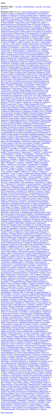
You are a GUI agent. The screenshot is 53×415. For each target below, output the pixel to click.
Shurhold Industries (9, 409)
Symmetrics (33, 276)
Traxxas (46, 177)
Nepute (50, 75)
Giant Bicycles (37, 107)
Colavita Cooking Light (24, 331)
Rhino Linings (19, 33)
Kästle (30, 239)
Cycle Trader (34, 58)
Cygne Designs (5, 265)
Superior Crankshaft (35, 177)
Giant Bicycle (40, 182)
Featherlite (4, 15)
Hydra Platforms (37, 382)
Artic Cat (41, 287)
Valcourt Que (22, 391)
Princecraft (4, 168)
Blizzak (44, 359)
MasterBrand (7, 327)
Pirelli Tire (4, 67)
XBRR (22, 161)
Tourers (22, 201)
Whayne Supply (12, 58)
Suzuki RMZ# (30, 84)
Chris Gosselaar (8, 143)
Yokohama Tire (36, 136)
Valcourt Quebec (34, 359)
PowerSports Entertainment (18, 193)
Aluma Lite (13, 244)
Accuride (11, 356)
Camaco (28, 347)
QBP (4, 297)
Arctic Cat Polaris (21, 150)
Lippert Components (19, 49)
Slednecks (26, 77)
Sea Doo (43, 146)
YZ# (31, 274)
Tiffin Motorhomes (32, 185)
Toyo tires (24, 210)
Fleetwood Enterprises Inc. (31, 240)
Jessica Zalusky (44, 178)
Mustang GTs (10, 184)
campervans (4, 86)
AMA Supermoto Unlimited (11, 338)
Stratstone (4, 366)
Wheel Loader (46, 295)
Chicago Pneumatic (15, 141)
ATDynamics (14, 148)
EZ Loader (42, 22)
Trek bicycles (18, 93)
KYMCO (34, 171)
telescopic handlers (35, 148)
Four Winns (45, 44)
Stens (10, 283)
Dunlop (21, 249)
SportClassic (35, 246)
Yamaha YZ (4, 343)
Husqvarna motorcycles (8, 24)
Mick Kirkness (46, 122)
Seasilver (41, 372)
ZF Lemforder (41, 345)
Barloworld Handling (9, 400)
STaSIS (11, 136)
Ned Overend (30, 345)
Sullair (28, 249)
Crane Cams (25, 47)
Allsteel (25, 109)
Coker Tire (29, 256)
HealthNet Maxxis (17, 262)
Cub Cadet (18, 154)
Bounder (47, 28)
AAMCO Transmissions (43, 269)
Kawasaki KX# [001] (21, 272)
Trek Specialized (22, 189)
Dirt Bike (18, 70)
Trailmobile (4, 288)
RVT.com (4, 182)
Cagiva (5, 42)
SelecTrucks (38, 168)
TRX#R (24, 44)
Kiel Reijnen (21, 278)
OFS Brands (29, 262)
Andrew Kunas (31, 145)
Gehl (19, 352)
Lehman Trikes (21, 72)
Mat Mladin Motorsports (43, 214)
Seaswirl (24, 61)
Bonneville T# (19, 303)
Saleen (43, 333)
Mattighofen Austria (37, 279)
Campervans (21, 184)
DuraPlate (37, 258)
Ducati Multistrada (24, 125)
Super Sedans (5, 83)
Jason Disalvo (22, 276)
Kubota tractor (7, 324)
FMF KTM (19, 115)
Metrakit (43, 58)
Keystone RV (37, 31)
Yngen (3, 196)
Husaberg (46, 26)
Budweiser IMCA (6, 398)
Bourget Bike (7, 350)
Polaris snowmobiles (30, 178)
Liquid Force (12, 157)
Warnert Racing (25, 107)
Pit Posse (38, 228)
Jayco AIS (38, 6)
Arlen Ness (18, 143)
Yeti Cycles (14, 86)
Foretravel (45, 17)
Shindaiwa (40, 72)
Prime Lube (40, 358)
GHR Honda (13, 68)
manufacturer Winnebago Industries (36, 173)
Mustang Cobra (37, 207)
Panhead (11, 189)
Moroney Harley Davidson (15, 129)
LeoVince (9, 81)
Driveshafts (35, 333)
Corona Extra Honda (19, 295)
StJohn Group (41, 230)
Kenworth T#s (32, 226)
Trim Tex (16, 313)
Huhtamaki (27, 219)
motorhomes (5, 19)
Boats (13, 342)
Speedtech (18, 178)
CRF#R (13, 308)
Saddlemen (34, 146)
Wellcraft (42, 97)
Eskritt (3, 287)
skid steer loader (18, 292)
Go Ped (13, 288)
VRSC (23, 350)
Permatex (30, 127)
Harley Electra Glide (30, 397)
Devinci (37, 299)
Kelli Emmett (36, 141)
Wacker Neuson (8, 33)
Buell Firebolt (31, 91)
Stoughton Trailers (33, 65)
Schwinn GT (11, 388)
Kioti (38, 301)
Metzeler (49, 205)
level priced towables (31, 407)
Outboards (48, 109)
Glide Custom (29, 269)
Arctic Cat (45, 65)
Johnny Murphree (38, 205)
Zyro (48, 272)
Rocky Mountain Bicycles (23, 52)
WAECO (3, 311)
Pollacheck (38, 320)
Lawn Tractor (16, 88)
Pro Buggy (15, 207)
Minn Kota (24, 116)
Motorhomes (21, 13)
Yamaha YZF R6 (29, 233)
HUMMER (30, 60)
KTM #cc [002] (32, 74)
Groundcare (13, 334)
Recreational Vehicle (32, 33)
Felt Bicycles (13, 60)
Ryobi (23, 349)
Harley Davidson (34, 120)
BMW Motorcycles (36, 109)
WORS (3, 104)
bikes (9, 253)
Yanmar (45, 136)
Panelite (34, 68)
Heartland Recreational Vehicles (19, 36)
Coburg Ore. (25, 35)
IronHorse (40, 169)
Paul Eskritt (39, 79)
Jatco (2, 382)
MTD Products (35, 210)
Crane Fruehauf (43, 356)
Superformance (44, 340)
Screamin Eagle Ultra (18, 281)
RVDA (44, 352)
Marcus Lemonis (42, 60)
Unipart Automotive (42, 292)
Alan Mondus (29, 358)
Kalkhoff (25, 113)
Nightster (4, 370)
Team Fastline (19, 319)
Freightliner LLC (29, 224)
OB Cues (19, 123)
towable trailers (32, 63)
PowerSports (39, 130)
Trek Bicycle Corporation (23, 81)
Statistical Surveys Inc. (36, 326)
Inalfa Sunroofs (26, 368)
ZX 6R (3, 278)
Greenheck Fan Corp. (19, 326)
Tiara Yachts (25, 45)
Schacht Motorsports (17, 185)
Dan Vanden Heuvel (28, 393)
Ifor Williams (36, 77)
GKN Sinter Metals (21, 384)
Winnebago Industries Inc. (15, 347)
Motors (5, 127)
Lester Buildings (36, 235)
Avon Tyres (32, 356)
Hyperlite (4, 224)
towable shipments (35, 311)
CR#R (11, 248)
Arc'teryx (32, 402)
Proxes (26, 122)
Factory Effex (11, 287)
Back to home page (7, 412)
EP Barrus (17, 283)
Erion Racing (37, 125)
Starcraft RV (43, 13)
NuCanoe (49, 319)
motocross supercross (24, 288)
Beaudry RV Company (21, 235)
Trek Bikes (23, 311)
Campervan (45, 102)
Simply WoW (35, 217)
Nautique (48, 113)
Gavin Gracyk (16, 75)
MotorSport (19, 84)
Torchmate (29, 130)
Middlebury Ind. (6, 116)
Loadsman (37, 239)
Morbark (14, 260)
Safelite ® (6, 373)
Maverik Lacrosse (30, 372)
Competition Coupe (15, 224)
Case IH (21, 127)
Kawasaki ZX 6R (46, 278)
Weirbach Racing (27, 212)
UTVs (12, 343)
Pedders (36, 111)
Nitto (15, 382)
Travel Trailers (15, 19)
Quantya (34, 45)
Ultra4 (17, 248)
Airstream (30, 99)
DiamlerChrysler (12, 322)
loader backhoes (21, 356)
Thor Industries (44, 74)
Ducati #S (20, 256)
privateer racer (14, 31)
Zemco (3, 217)
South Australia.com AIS (34, 161)
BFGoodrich (11, 274)
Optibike (30, 214)
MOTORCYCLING (21, 404)
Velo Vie (36, 288)
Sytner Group (46, 285)
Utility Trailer (15, 44)
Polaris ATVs (20, 138)
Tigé (17, 35)
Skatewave (29, 342)
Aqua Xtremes (16, 375)
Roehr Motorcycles (15, 333)
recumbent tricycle (19, 315)
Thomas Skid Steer (7, 384)
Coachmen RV (45, 49)
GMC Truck (42, 389)
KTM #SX (21, 99)
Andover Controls (45, 398)
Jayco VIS (4, 8)
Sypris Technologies (38, 115)
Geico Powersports (9, 271)
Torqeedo (49, 370)
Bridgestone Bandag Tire (42, 313)
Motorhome (26, 19)
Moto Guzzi (4, 185)
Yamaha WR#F (38, 38)
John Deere (40, 223)
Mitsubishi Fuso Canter (20, 395)
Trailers (36, 102)
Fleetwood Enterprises (33, 20)
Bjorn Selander (47, 120)
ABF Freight (5, 342)
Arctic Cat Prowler (7, 178)
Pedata (27, 279)
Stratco (12, 28)
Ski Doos (19, 372)
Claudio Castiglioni (36, 88)
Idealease (21, 130)
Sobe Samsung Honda (36, 244)
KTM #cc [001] (40, 248)
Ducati (27, 115)
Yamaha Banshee (22, 388)
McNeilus (33, 388)
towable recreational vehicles (10, 45)
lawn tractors (7, 313)
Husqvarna (35, 17)
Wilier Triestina (33, 157)
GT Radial (47, 70)
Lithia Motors (47, 260)
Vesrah (20, 269)
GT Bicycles (25, 67)
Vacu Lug (30, 248)
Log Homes (48, 61)
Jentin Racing (30, 223)
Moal (42, 407)
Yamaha (15, 116)
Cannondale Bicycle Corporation (11, 219)
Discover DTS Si (31, 287)
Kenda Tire (33, 209)
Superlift (32, 283)
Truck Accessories (14, 152)
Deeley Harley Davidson (10, 107)
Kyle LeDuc (12, 391)
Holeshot (12, 285)
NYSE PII (48, 326)
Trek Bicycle (12, 164)
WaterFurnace (21, 169)
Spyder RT (4, 148)
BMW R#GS (22, 365)
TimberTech (4, 106)
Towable (42, 75)
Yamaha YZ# (11, 100)
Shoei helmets (43, 68)
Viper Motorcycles (14, 198)
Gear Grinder (38, 100)
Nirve (4, 122)
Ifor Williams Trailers (44, 336)
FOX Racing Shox (20, 405)
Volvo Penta (36, 249)
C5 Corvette (21, 271)
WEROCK (31, 191)
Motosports (15, 61)
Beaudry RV (5, 377)
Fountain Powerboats (7, 35)
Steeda (42, 272)
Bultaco (48, 169)
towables (3, 13)
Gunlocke (32, 336)
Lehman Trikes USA (35, 61)
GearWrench (33, 361)
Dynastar (3, 365)
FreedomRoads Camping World (38, 391)
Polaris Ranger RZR (32, 306)
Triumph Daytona (18, 253)
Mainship (44, 409)
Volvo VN (22, 334)
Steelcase (10, 155)
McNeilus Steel (24, 363)
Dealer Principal (23, 146)
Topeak (3, 391)
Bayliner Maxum (6, 79)
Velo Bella (47, 175)
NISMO (34, 398)
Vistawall (43, 324)
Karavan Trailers (31, 319)
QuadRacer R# (30, 308)
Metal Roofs (24, 58)
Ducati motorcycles (7, 303)
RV (13, 17)
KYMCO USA (17, 97)
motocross (30, 349)
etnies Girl (29, 260)
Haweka (15, 63)
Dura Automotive (6, 235)
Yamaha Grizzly (35, 377)
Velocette (40, 138)
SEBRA (48, 407)
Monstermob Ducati (32, 327)
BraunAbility (5, 281)
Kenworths (26, 398)
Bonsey (24, 118)
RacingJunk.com (44, 139)
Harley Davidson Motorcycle (41, 56)
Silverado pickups (36, 175)
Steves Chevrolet (18, 327)
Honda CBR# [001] (21, 336)
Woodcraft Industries (15, 122)
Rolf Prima (37, 24)
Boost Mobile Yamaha (36, 118)
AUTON (28, 180)
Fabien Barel (24, 377)
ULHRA (13, 239)
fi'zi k (46, 233)
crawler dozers (38, 90)
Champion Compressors (43, 349)
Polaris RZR (15, 65)
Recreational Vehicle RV (40, 379)
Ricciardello (41, 334)
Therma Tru (46, 377)
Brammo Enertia (25, 379)
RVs (43, 20)
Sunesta (8, 382)
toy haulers (4, 358)
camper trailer (13, 366)
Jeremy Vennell (47, 106)
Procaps (20, 287)
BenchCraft (13, 127)
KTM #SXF (47, 148)
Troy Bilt (37, 95)
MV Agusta (6, 207)
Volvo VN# (6, 187)
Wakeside (45, 299)
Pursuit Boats (46, 343)
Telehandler (33, 116)
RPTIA (11, 306)
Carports (28, 343)
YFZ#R (41, 319)
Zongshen (13, 159)
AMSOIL (4, 134)
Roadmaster (10, 162)
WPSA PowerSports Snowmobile (33, 338)
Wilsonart (25, 198)
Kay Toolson (33, 196)
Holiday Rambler (8, 22)
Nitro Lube (23, 244)
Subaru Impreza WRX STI (18, 120)
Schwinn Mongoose (41, 127)
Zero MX (49, 373)
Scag (12, 166)
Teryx (43, 111)
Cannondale (10, 20)
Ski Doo (39, 233)
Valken (25, 381)
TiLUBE (3, 232)
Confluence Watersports (18, 361)
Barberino (42, 400)
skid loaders (15, 368)
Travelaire (4, 28)
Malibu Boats (20, 74)
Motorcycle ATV (6, 310)
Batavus (5, 111)
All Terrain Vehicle (14, 329)
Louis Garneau (42, 303)
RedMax (32, 237)
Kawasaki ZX (21, 191)
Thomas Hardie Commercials (36, 281)
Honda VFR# (46, 95)
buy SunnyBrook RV (20, 79)
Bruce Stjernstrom (27, 182)
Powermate (22, 177)
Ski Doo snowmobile (22, 136)
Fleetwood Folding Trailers (28, 15)
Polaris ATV (12, 269)
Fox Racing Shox (8, 113)
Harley (16, 196)
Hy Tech (23, 370)
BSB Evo (22, 60)
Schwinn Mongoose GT (8, 352)
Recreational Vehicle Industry (21, 203)
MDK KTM (41, 29)
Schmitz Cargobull (12, 26)
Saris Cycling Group (31, 232)
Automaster (21, 106)
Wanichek (47, 88)
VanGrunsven (5, 61)
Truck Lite (44, 200)
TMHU (28, 253)
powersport (20, 145)
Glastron (3, 354)
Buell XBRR (20, 223)
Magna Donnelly (35, 384)
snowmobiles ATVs (35, 150)
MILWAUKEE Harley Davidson (41, 294)
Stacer (25, 88)
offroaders (31, 405)
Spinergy (38, 274)
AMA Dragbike (34, 189)
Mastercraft (6, 17)
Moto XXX (47, 125)
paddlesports (31, 166)
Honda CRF (6, 63)
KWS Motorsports (18, 51)
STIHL (22, 63)
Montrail (9, 336)
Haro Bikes (34, 363)
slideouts (47, 304)
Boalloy (19, 100)
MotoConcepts (5, 125)
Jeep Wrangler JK (13, 402)
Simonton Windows (37, 113)
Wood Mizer (28, 143)
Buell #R (29, 162)
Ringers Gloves (31, 389)
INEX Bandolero (31, 255)
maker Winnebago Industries (12, 109)
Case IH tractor (47, 152)
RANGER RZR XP (40, 253)
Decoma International (40, 347)
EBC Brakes (15, 56)
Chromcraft (4, 244)
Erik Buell (14, 205)
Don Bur (26, 375)
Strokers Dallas (5, 326)
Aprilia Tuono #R (15, 111)
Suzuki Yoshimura (46, 185)
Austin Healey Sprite (7, 381)
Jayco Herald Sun (28, 6)
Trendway (27, 324)
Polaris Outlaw (38, 373)
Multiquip (44, 217)
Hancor (18, 381)
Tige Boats (31, 72)
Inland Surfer (35, 122)
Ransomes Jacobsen (7, 138)
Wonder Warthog (16, 233)
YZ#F (33, 194)
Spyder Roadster (6, 29)
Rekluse (3, 283)
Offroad (39, 70)
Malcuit (36, 162)
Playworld (14, 377)
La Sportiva (12, 267)
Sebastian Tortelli (33, 278)
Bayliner (3, 60)
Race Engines (26, 152)
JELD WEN (28, 95)
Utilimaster (20, 162)
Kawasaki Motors (28, 70)
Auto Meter (6, 226)
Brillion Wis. (34, 409)
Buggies (12, 168)
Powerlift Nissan (42, 264)
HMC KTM (31, 29)
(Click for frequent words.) (29, 12)
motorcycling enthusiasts (18, 359)
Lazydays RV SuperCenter (30, 386)
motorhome (48, 40)
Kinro (45, 258)
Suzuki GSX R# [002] (8, 331)
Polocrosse (43, 171)
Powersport (20, 20)
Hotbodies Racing (19, 29)
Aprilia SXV (7, 77)
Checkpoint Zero (26, 26)
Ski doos (21, 308)
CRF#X (41, 36)
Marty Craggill (14, 67)
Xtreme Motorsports (13, 217)
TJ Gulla (36, 315)
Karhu (9, 196)
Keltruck (39, 304)
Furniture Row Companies (38, 216)
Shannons (38, 260)
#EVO (40, 198)
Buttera (5, 386)
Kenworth (27, 317)
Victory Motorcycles (22, 22)
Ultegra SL (24, 366)
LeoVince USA (5, 51)
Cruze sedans (31, 201)
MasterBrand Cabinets (10, 177)
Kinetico (3, 141)
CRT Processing (16, 301)
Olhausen (4, 189)
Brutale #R (46, 184)
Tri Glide (26, 333)
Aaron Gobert (12, 104)
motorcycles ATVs (8, 123)
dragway (23, 226)
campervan (28, 100)
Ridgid (31, 295)
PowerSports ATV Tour (30, 75)
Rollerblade (22, 400)
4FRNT (25, 283)
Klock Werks (24, 228)
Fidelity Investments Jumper (39, 381)
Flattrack (16, 350)
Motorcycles (28, 102)
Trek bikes (45, 77)
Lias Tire (30, 40)
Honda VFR (6, 315)
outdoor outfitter (14, 182)
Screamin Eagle (8, 319)
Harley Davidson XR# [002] (19, 216)
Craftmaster (27, 221)
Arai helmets (15, 210)
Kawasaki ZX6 (46, 129)
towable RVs (14, 15)
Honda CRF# (35, 47)
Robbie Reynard (33, 200)
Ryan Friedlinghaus (9, 345)
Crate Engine (22, 164)
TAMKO (10, 84)
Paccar (47, 382)
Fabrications (46, 310)
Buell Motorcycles (6, 70)
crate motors (5, 239)
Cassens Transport (36, 404)
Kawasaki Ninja (15, 386)
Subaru (23, 65)
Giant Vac (6, 320)
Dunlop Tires (46, 33)
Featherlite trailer (17, 83)
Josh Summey (10, 214)
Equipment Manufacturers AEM (27, 340)
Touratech (45, 301)
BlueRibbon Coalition (15, 246)
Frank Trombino (39, 123)
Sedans (19, 397)
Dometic (22, 40)
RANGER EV (13, 370)
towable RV (42, 159)
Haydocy (17, 240)
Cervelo (5, 72)
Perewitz (17, 294)
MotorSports (28, 111)
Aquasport (20, 342)
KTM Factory (5, 201)
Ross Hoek (22, 157)
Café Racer (37, 221)
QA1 (23, 248)
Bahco (22, 260)
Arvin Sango (25, 194)
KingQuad (22, 267)
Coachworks (7, 97)
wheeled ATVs (39, 370)
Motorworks (18, 95)
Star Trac (24, 402)
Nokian (12, 358)
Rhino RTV (9, 230)
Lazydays (4, 68)
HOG (4, 372)
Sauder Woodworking (20, 310)
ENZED (34, 36)
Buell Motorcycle (30, 93)
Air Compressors (38, 52)
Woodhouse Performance (28, 86)
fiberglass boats (41, 329)
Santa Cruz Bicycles (17, 255)
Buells (12, 72)
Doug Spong (36, 317)
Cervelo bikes (5, 260)
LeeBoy (19, 42)
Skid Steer (14, 320)
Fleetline (37, 143)
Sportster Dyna (7, 240)
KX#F (14, 125)
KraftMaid (10, 223)
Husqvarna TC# (42, 251)
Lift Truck (26, 141)
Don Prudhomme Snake (15, 297)
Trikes (44, 189)
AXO (14, 249)
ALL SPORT (29, 83)
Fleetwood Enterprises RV (23, 354)
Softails (36, 187)
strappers (27, 242)
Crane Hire (36, 152)
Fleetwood (20, 343)
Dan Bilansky (5, 75)
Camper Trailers (46, 42)
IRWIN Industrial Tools (14, 242)
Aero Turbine (47, 239)
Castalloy (12, 13)
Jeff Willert (40, 402)
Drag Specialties (8, 150)
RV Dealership (43, 397)
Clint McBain (13, 228)
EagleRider (24, 134)
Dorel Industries (33, 49)
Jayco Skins (46, 6)
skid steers (39, 154)
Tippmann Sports (28, 329)
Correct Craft (14, 194)
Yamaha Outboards (40, 331)
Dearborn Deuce (16, 373)
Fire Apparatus (28, 154)
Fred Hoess (13, 379)
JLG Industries (14, 47)
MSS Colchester (24, 382)
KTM (49, 20)
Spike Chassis (22, 237)
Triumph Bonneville (9, 130)
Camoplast (23, 196)
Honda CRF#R (44, 116)
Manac (3, 58)
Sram (18, 285)
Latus (14, 146)
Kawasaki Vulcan (26, 313)
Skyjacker (35, 42)
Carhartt (32, 395)
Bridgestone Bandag (31, 297)
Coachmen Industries (23, 17)
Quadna (5, 216)
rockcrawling (30, 138)
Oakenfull (43, 363)
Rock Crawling (40, 262)
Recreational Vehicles (25, 24)
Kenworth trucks (25, 205)
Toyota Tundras (35, 310)
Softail (3, 129)
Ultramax (47, 107)
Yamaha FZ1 (32, 400)
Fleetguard (40, 405)
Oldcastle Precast (42, 237)
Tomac (10, 38)
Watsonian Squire (6, 264)
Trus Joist (20, 345)
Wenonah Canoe (30, 230)
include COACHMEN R (40, 203)
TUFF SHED (7, 295)
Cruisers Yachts (6, 249)
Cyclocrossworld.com (34, 184)
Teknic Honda (41, 84)
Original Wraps (44, 276)
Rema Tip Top (31, 303)
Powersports (23, 251)
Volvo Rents (18, 132)
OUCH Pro (17, 258)
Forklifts (20, 168)
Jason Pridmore (12, 251)
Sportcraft (22, 299)
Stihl (2, 294)
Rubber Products (39, 350)
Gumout (31, 251)
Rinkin (3, 253)
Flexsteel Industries (15, 221)
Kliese (11, 354)
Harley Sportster (17, 407)
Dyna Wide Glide (32, 271)
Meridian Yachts (24, 159)
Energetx (11, 372)
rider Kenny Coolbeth (13, 139)
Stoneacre (40, 191)
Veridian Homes (34, 285)
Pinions (40, 201)
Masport (41, 63)
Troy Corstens (7, 171)
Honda (5, 221)
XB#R (27, 246)
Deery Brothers (14, 134)
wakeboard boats (23, 175)
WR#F (29, 315)
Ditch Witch (25, 171)
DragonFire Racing (31, 132)
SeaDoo (39, 395)
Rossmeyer (6, 375)
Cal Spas (25, 217)
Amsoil (44, 240)
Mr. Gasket (22, 200)
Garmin (33, 159)
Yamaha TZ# (21, 214)
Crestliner (4, 36)
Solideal (15, 90)
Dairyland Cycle (6, 180)
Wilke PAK (12, 276)
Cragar (21, 104)
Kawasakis (28, 123)
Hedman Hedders (8, 115)
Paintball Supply (34, 365)
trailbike (16, 171)
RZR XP (25, 209)
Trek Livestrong (18, 180)
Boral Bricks (45, 187)
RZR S (30, 370)
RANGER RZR (8, 154)
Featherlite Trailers (46, 15)
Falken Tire (31, 169)
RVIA (35, 139)
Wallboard (37, 343)
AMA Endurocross (20, 304)
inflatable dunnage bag (38, 134)
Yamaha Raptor (33, 164)
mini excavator (26, 31)
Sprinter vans (25, 207)
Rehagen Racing (29, 301)
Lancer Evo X (12, 200)
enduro (18, 113)
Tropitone (14, 299)
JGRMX (17, 38)
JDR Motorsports (37, 19)
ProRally (12, 42)
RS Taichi (6, 262)
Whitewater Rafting (7, 393)
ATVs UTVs (39, 99)
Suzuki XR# (18, 324)
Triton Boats (5, 173)
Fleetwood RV (31, 13)
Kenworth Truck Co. (17, 389)
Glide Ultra (46, 221)
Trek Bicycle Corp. (31, 97)
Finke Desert (20, 306)
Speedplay (31, 304)
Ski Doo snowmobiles (39, 35)
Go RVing (11, 397)
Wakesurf (15, 226)
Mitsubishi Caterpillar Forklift (29, 322)
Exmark (9, 52)
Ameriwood (11, 278)
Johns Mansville (24, 68)
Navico (32, 366)
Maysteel (40, 283)
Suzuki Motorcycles (33, 106)
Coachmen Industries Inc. (40, 67)
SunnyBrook (34, 272)
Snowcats (19, 279)
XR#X (25, 285)
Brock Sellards (45, 315)
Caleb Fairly (5, 205)
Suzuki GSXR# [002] (43, 224)
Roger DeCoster (40, 212)
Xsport (13, 173)
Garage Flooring (23, 274)
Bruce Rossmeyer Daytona (15, 54)
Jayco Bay (18, 6)
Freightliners (5, 233)
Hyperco (19, 102)
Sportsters (37, 354)
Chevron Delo (41, 194)
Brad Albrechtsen (16, 317)
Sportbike (12, 256)
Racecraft (44, 232)
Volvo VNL (4, 118)
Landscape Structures (40, 180)
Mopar (5, 306)
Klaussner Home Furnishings (40, 375)
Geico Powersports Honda (16, 91)
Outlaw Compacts (40, 342)
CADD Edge (5, 301)
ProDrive (9, 294)
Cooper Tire (10, 169)
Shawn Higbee (15, 118)
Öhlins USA (17, 77)
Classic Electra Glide (19, 265)
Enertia (40, 265)
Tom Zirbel (4, 379)
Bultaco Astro (47, 384)
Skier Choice (25, 56)
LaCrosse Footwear (32, 129)
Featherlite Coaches (22, 28)
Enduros (49, 372)
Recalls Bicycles (22, 409)
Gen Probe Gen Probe (40, 368)
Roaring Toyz (26, 139)
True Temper (43, 361)
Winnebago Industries (40, 81)
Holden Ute (12, 365)
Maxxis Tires (20, 166)
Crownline (10, 74)
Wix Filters (31, 265)
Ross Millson (28, 258)
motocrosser (10, 191)
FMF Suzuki (7, 90)
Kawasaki (15, 201)
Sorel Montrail (47, 317)
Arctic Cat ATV (11, 175)
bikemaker (45, 365)
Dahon (3, 274)
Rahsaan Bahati (6, 161)
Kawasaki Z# (48, 31)
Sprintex (32, 264)
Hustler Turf (19, 232)
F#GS (2, 223)
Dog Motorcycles (6, 272)
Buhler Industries (26, 90)
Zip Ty (15, 161)
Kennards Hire (43, 132)
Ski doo (27, 42)
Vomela (35, 324)
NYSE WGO (41, 393)
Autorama (17, 398)
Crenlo (30, 299)
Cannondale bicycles (20, 264)
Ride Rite (20, 358)
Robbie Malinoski (8, 279)
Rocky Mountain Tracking (32, 352)
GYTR (12, 102)
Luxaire (20, 173)
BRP (31, 228)
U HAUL (23, 148)
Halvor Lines (15, 212)
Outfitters (4, 333)
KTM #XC (22, 239)
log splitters (28, 373)
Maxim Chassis (34, 44)
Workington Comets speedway (21, 187)
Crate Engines (45, 322)
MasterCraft (44, 12)
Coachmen (37, 26)
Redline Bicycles (38, 219)
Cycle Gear (41, 308)
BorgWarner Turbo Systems (35, 155)
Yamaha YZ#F (41, 166)
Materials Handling (26, 320)
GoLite (11, 232)
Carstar (37, 295)
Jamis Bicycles (13, 311)
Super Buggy (5, 361)
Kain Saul (25, 294)
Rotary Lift (18, 230)
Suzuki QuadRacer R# (40, 242)
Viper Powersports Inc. (35, 267)
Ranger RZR (12, 237)
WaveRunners (47, 141)
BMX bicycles (31, 290)
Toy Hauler (28, 168)
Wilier (31, 79)
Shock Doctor (44, 271)
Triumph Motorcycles (33, 51)
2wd (44, 235)
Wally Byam (29, 292)
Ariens (13, 99)
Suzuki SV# (47, 311)
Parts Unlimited (40, 83)
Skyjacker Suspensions (36, 193)
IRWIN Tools (26, 38)
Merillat (49, 111)
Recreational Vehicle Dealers (10, 349)
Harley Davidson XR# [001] (34, 104)
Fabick (3, 242)
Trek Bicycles (20, 155)
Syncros (33, 198)
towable (33, 22)
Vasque (13, 106)
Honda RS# (38, 40)
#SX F (18, 393)
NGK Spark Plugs (36, 28)
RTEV (30, 350)
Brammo (5, 317)
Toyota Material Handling (34, 54)
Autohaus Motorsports (18, 290)
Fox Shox (6, 44)
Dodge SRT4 (41, 366)
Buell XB (49, 219)
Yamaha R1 (31, 334)
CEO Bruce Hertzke (13, 209)
